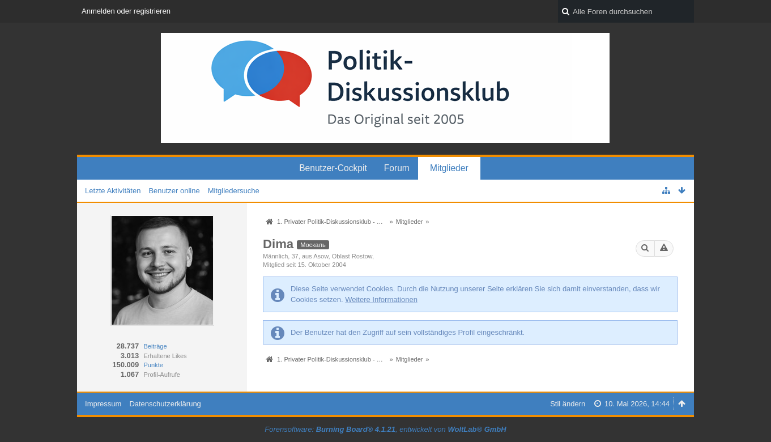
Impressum (103, 404)
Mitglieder (449, 168)
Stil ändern (567, 404)
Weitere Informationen (381, 299)
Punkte (153, 365)
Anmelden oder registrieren (126, 11)
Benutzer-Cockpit (333, 168)
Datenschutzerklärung (165, 404)
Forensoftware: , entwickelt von (385, 429)
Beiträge (155, 346)
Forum (397, 168)
